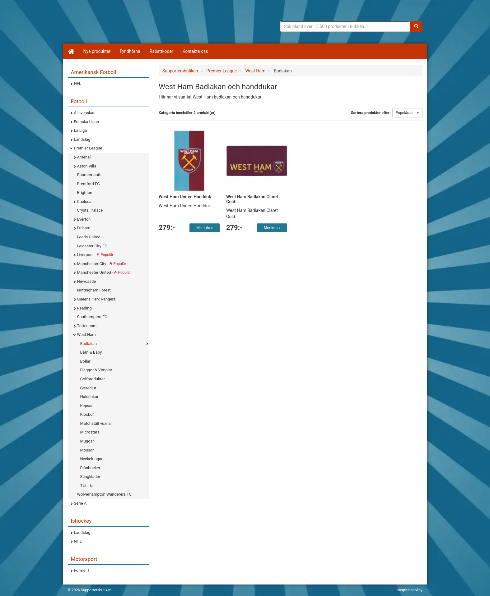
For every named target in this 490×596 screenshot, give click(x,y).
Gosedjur (88, 388)
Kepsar (86, 405)
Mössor (87, 450)
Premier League (88, 148)
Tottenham (87, 325)
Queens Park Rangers (96, 299)
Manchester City (101, 263)
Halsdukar (89, 396)
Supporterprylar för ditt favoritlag (116, 24)
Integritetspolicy (409, 590)
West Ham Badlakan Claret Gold (252, 199)
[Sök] (416, 26)
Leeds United (88, 237)
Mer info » (204, 228)
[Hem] (71, 51)
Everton (84, 219)
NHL (78, 541)
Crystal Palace (90, 210)
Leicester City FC (92, 246)
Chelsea (84, 201)
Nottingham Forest (94, 290)
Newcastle (86, 281)
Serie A (80, 503)
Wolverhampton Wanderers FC (104, 494)
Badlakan (88, 343)
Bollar (85, 361)
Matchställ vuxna (95, 423)
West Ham (86, 334)
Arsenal (84, 157)
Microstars (90, 432)
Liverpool (95, 254)
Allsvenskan (85, 112)
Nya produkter (97, 51)
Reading (84, 308)
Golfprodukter (92, 379)
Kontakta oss (195, 51)
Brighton (84, 192)
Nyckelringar (91, 458)
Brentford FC (88, 183)
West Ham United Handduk (185, 196)
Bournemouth (89, 174)
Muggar (87, 441)
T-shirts (87, 485)
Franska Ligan (86, 121)
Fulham (84, 228)
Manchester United (104, 272)
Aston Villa (86, 166)
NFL (77, 83)
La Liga (80, 130)
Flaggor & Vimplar (96, 370)
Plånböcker (90, 467)
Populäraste (407, 113)
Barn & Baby (91, 352)
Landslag (82, 139)
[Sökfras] (345, 26)
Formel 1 (82, 570)
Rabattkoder (161, 51)
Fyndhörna (130, 51)
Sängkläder (90, 476)
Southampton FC (92, 316)
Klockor (87, 414)
